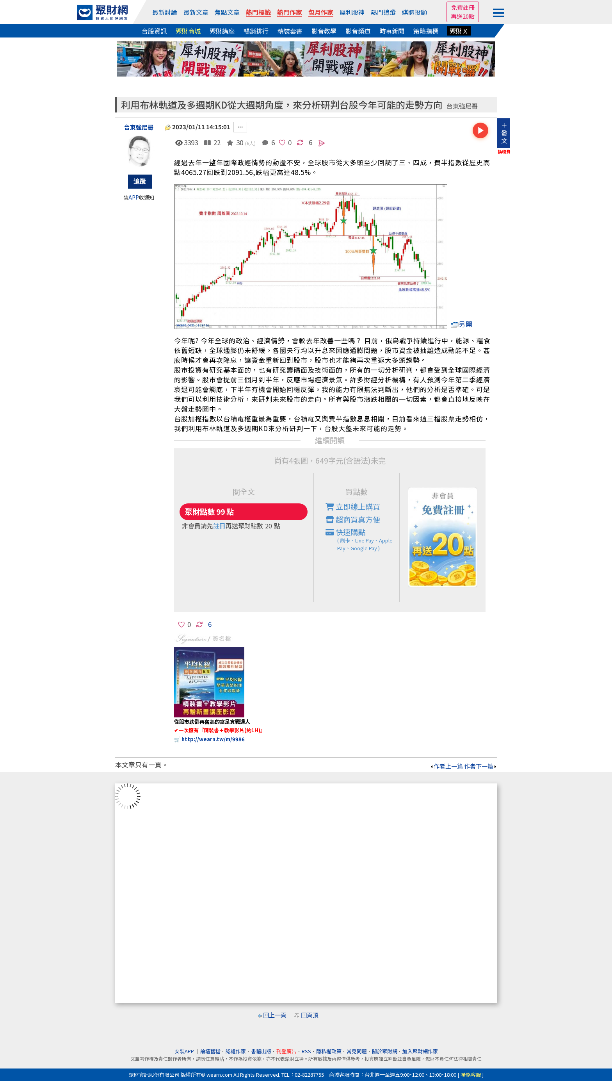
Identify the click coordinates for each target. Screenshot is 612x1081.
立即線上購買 (353, 506)
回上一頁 (274, 1015)
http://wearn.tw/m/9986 (213, 739)
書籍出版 (261, 1051)
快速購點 (363, 539)
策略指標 (425, 31)
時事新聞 (391, 31)
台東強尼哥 (462, 106)
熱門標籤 (258, 12)
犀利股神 (352, 12)
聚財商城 (188, 31)
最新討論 (164, 12)
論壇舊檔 (210, 1051)
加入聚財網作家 (420, 1051)
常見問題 (357, 1051)
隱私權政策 (329, 1051)
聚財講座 (222, 31)
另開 (462, 324)
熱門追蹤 (383, 12)
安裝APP (184, 1051)
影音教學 (323, 31)
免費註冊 (463, 7)
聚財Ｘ (459, 31)
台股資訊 (154, 31)
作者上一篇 (446, 766)
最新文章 (195, 12)
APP (133, 197)
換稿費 (504, 151)
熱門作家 (289, 12)
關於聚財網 (384, 1051)
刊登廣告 (286, 1051)
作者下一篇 (480, 766)
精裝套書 (290, 31)
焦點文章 (227, 12)
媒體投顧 (414, 12)
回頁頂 (309, 1015)
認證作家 (236, 1051)
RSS (306, 1051)
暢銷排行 (256, 31)
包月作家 (320, 12)
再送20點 (463, 16)
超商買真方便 (353, 519)
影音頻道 (357, 31)
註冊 (219, 525)
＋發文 (504, 132)
